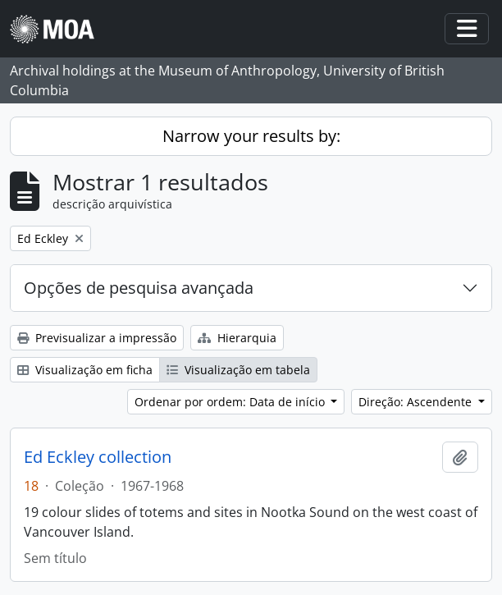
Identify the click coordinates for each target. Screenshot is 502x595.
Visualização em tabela (238, 370)
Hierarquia (237, 338)
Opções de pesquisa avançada (138, 288)
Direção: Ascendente (416, 402)
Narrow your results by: (251, 136)
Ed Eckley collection (97, 457)
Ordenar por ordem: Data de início (231, 402)
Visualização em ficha (85, 370)
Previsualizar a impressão (96, 338)
